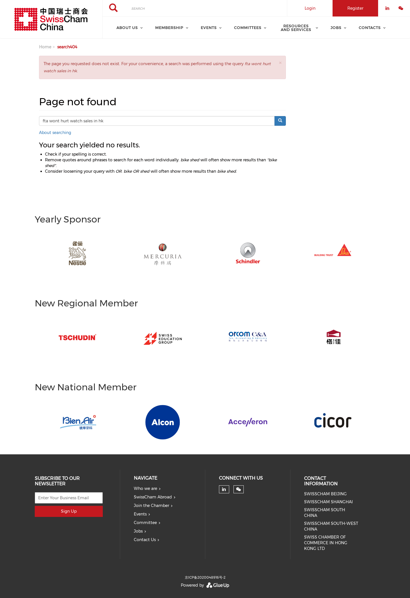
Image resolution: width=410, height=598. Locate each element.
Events (140, 514)
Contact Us (145, 539)
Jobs (138, 531)
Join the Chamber (151, 505)
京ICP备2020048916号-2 (205, 577)
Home (45, 47)
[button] (280, 63)
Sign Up (69, 511)
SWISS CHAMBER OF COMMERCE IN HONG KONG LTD (325, 543)
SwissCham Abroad (153, 497)
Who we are (145, 488)
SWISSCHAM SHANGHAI (328, 501)
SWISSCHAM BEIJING (325, 493)
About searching (55, 132)
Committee (145, 522)
